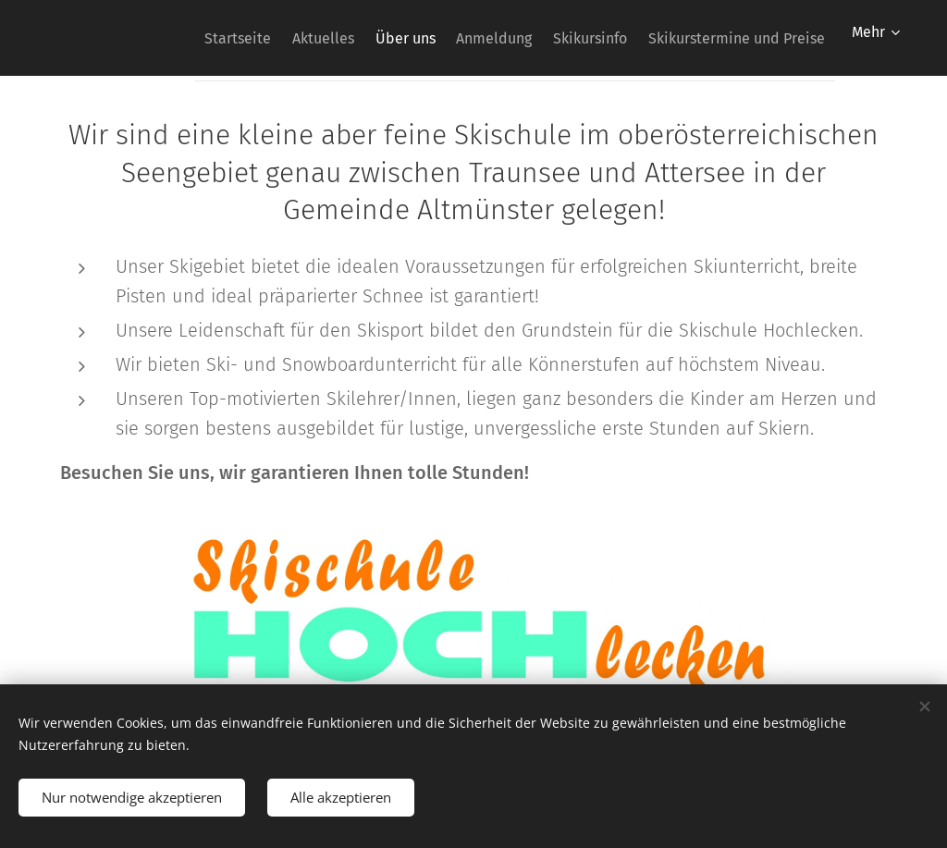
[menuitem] (170, 38)
